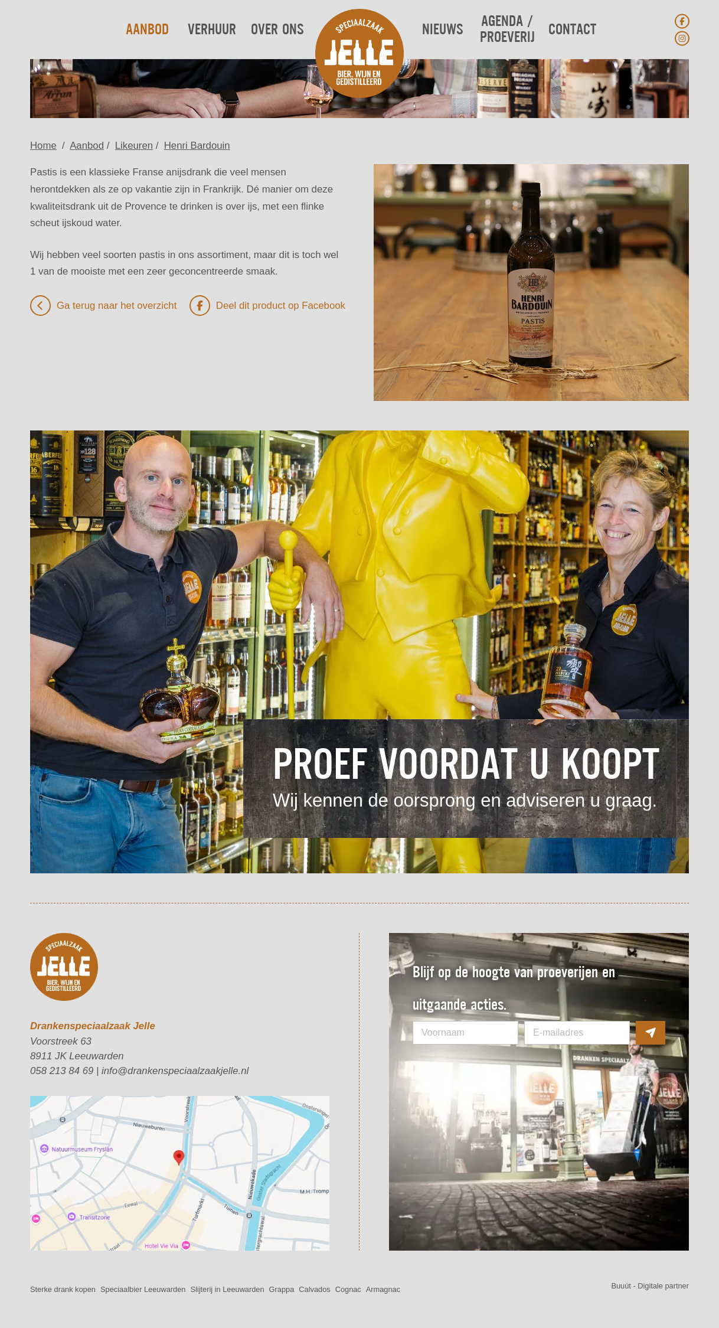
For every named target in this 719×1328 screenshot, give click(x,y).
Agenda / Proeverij (507, 29)
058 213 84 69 (61, 1070)
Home (43, 145)
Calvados (314, 1289)
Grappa (282, 1289)
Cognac (348, 1289)
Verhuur (212, 30)
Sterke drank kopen (63, 1289)
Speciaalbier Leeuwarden (142, 1289)
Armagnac (383, 1289)
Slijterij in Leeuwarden (227, 1289)
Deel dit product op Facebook (267, 305)
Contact (572, 30)
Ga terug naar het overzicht (103, 305)
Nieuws (442, 30)
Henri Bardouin (197, 145)
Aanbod (147, 30)
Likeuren (134, 145)
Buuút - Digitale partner (650, 1285)
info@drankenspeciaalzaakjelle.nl (175, 1070)
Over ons (277, 30)
